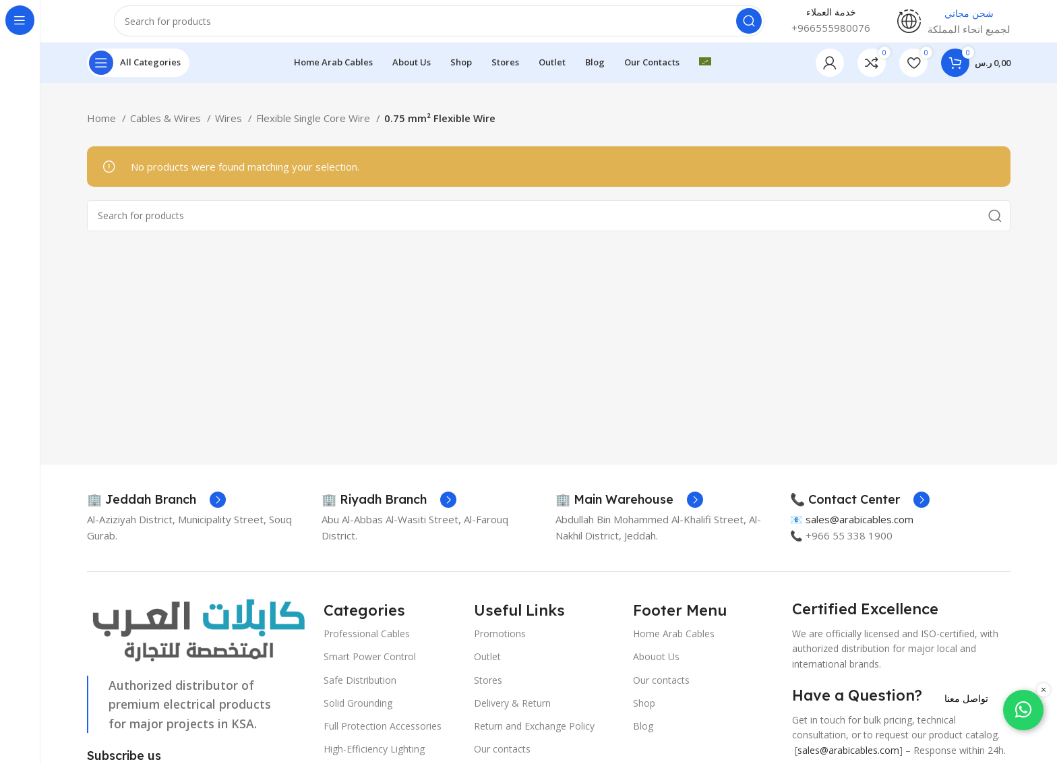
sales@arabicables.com (859, 531)
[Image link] (198, 641)
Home (103, 129)
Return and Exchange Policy (534, 737)
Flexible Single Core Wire (314, 129)
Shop (644, 714)
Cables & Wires (167, 129)
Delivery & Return (512, 714)
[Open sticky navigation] (138, 74)
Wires (230, 129)
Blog (643, 737)
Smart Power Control (370, 668)
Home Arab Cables (674, 645)
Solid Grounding (358, 714)
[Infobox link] (156, 512)
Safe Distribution (360, 691)
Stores (488, 691)
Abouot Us (656, 668)
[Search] (439, 26)
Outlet (487, 668)
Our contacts (661, 691)
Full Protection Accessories (383, 737)
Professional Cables (367, 645)
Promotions (500, 645)
